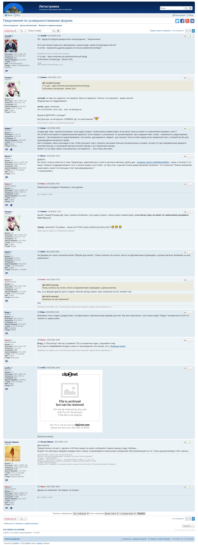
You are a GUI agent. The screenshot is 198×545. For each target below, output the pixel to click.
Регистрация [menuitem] (180, 15)
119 (15, 322)
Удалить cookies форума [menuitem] (160, 539)
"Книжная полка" (118, 346)
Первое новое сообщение (160, 31)
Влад (7, 312)
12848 (16, 194)
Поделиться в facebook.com (182, 21)
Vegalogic (39, 543)
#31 (38, 368)
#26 (38, 211)
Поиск (186, 8)
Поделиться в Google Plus (187, 21)
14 (15, 138)
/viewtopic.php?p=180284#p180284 (153, 162)
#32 (38, 442)
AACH (7, 252)
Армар (7, 128)
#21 (38, 36)
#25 (38, 184)
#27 (38, 252)
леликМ (8, 36)
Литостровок (49, 6)
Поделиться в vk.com (192, 21)
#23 (38, 128)
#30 (38, 340)
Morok (7, 156)
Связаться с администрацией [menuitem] (134, 539)
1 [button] (189, 31)
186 (15, 378)
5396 (16, 469)
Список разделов (12, 539)
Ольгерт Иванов (12, 442)
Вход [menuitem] (191, 15)
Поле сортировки (104, 513)
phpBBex (16, 543)
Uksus (7, 184)
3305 (16, 166)
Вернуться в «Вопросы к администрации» (21, 523)
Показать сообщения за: (71, 513)
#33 (38, 486)
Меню (10, 15)
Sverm (7, 280)
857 (15, 58)
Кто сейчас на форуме (13, 530)
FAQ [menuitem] (18, 15)
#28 (38, 279)
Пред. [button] (186, 31)
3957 (16, 290)
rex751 (7, 368)
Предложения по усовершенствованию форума (37, 20)
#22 (38, 77)
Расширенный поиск (190, 8)
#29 (38, 312)
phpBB (27, 543)
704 (15, 104)
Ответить (9, 30)
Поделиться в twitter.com (177, 21)
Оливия (8, 78)
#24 (38, 156)
